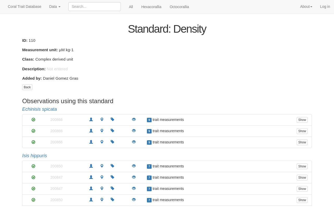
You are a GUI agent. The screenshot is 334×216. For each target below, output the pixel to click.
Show (302, 120)
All (131, 7)
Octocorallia (179, 7)
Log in (325, 6)
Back (27, 87)
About (306, 6)
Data (54, 6)
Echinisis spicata (39, 109)
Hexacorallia (151, 7)
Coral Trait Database (24, 6)
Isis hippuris (34, 155)
